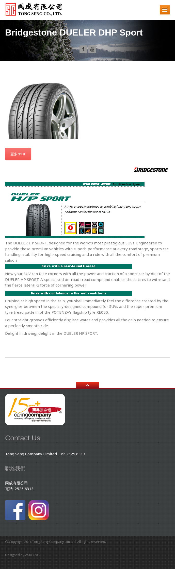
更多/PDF (18, 154)
